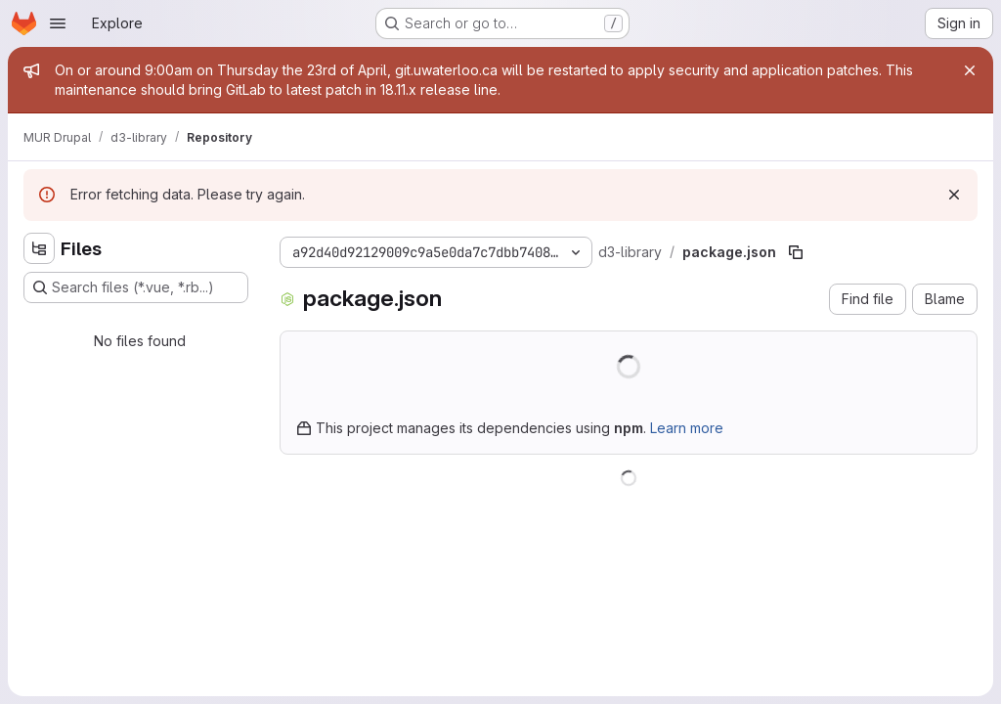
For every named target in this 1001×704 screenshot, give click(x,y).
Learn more (686, 427)
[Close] (969, 70)
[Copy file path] (795, 252)
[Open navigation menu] (57, 23)
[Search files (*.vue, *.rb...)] (135, 287)
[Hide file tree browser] (39, 248)
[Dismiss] (954, 194)
